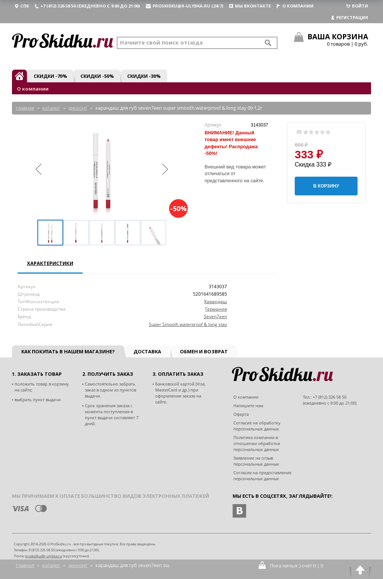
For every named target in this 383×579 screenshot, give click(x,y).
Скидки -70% (50, 76)
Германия (216, 309)
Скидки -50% (97, 76)
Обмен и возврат (204, 351)
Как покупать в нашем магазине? (68, 351)
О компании (295, 6)
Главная (25, 565)
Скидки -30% (143, 76)
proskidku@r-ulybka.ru (43, 556)
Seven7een (215, 316)
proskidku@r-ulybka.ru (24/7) (184, 6)
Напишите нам (248, 405)
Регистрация (349, 17)
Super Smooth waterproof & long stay (188, 324)
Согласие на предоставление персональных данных (262, 475)
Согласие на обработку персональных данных (257, 426)
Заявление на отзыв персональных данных (256, 461)
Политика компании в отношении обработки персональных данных (256, 443)
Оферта (241, 414)
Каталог (51, 565)
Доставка (147, 351)
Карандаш (215, 301)
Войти (357, 6)
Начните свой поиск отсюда (161, 42)
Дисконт (77, 565)
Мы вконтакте (250, 6)
